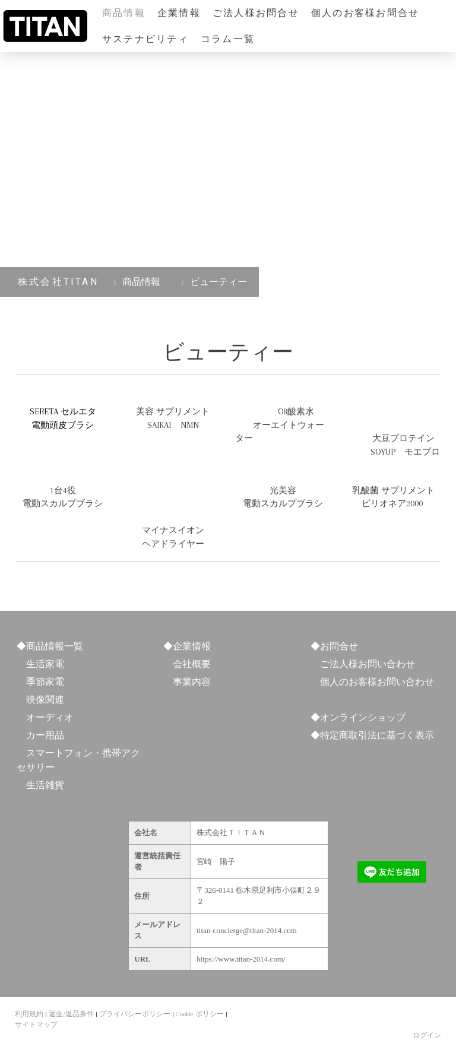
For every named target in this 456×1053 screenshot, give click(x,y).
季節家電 (45, 681)
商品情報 (123, 12)
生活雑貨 (45, 785)
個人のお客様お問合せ (365, 12)
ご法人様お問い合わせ (367, 664)
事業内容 (192, 681)
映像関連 (45, 699)
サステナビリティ (145, 39)
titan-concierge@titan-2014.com (247, 930)
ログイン (427, 1035)
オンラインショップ (363, 717)
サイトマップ (36, 1025)
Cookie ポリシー (200, 1014)
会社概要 (192, 664)
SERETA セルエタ (63, 411)
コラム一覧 (228, 39)
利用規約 (29, 1014)
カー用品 (45, 735)
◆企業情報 (187, 646)
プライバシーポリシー (134, 1014)
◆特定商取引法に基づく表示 (372, 735)
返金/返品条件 (71, 1014)
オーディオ (50, 717)
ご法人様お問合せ (256, 12)
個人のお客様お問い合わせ (377, 681)
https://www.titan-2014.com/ (241, 958)
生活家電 (45, 664)
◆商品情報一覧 (50, 646)
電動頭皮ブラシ (62, 425)
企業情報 (179, 12)
